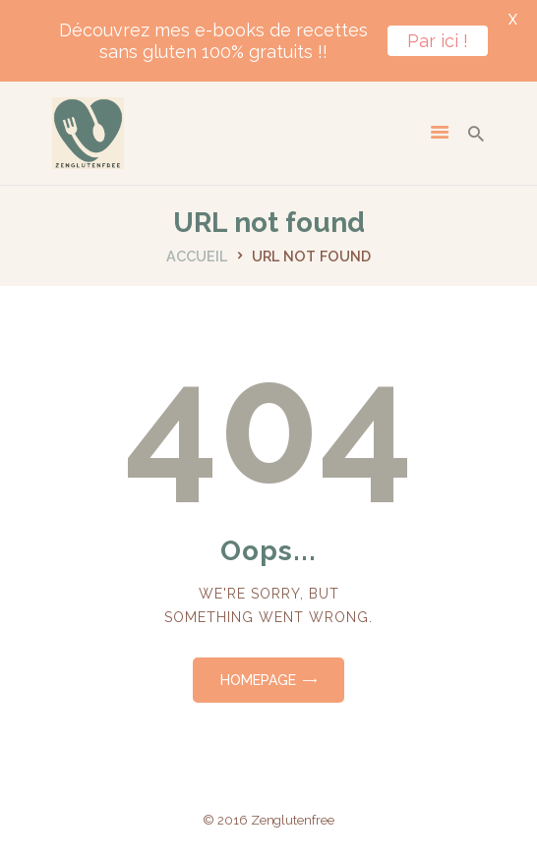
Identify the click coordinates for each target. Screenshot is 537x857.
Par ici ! (437, 40)
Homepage (258, 680)
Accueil (196, 256)
